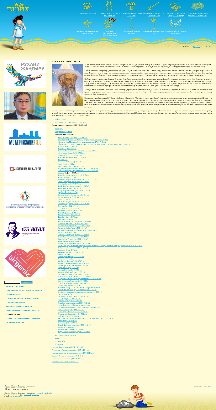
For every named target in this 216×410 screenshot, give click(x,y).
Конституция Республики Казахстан (19, 306)
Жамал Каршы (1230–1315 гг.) (69, 213)
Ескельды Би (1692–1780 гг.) (68, 206)
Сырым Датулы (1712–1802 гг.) (69, 299)
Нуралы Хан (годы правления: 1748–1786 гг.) (74, 276)
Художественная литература (65, 335)
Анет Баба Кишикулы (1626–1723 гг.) (72, 157)
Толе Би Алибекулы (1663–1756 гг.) (71, 310)
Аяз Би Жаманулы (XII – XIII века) (71, 166)
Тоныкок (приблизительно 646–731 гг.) (72, 314)
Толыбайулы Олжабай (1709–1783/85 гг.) (73, 312)
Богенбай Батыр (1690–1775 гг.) (69, 184)
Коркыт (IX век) (64, 254)
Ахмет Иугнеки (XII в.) (66, 164)
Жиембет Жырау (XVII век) (68, 217)
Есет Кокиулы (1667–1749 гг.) (69, 208)
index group (208, 386)
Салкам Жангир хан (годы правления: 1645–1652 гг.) (77, 290)
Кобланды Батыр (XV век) (67, 250)
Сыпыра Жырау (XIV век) (67, 294)
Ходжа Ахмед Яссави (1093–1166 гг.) (71, 329)
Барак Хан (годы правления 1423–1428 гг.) (73, 175)
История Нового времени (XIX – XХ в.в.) (67, 347)
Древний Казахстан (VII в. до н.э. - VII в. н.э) (69, 122)
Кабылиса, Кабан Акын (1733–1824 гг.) (72, 228)
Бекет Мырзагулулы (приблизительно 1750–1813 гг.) (77, 179)
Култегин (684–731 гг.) (66, 259)
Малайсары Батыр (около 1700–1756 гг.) (73, 265)
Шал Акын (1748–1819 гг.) (68, 323)
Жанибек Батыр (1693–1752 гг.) (69, 215)
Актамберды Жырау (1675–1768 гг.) (71, 153)
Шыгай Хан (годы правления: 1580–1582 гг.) (74, 325)
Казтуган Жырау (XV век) (67, 232)
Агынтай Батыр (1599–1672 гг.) (69, 146)
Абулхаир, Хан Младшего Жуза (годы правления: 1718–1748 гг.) (82, 142)
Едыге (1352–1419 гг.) (66, 199)
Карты (57, 338)
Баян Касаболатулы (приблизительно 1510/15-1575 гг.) (78, 171)
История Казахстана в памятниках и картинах (23, 318)
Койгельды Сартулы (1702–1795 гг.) (71, 257)
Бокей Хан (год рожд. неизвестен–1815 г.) (73, 186)
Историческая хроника (63, 132)
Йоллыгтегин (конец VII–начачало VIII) (73, 224)
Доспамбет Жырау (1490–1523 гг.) (70, 197)
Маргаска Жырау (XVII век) (68, 268)
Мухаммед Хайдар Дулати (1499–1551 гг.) (73, 272)
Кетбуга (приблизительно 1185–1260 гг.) (73, 248)
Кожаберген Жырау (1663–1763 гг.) (71, 252)
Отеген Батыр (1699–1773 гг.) (69, 285)
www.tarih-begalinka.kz (44, 393)
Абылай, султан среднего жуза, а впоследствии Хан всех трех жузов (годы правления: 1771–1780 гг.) (95, 144)
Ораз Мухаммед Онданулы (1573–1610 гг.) (74, 281)
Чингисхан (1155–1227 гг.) (67, 321)
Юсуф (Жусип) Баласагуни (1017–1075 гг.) (74, 332)
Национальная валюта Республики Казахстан (22, 310)
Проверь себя (60, 341)
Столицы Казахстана (13, 294)
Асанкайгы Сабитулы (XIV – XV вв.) (71, 162)
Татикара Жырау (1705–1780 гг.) (70, 301)
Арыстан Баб (63, 160)
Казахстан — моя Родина (15, 286)
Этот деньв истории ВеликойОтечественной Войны (109, 33)
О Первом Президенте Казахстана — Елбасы (22, 298)
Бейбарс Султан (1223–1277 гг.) (69, 177)
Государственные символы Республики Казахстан (24, 290)
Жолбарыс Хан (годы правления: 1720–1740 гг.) (75, 221)
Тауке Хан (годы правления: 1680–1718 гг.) (74, 303)
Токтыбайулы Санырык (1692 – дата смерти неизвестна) (79, 307)
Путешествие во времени (15, 322)
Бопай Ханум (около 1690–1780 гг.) (71, 188)
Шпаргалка (59, 344)
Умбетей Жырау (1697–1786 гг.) (69, 316)
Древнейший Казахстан (88, 13)
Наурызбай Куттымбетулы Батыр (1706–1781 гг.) (76, 274)
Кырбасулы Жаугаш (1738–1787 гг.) (71, 261)
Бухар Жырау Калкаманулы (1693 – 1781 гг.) (74, 190)
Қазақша (196, 47)
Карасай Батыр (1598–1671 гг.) (69, 241)
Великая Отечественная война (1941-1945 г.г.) (69, 356)
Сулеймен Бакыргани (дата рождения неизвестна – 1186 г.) (80, 292)
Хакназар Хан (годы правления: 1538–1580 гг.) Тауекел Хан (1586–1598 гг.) (86, 318)
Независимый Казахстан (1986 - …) (65, 362)
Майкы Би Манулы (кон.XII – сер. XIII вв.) (74, 263)
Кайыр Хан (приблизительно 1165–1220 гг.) (74, 237)
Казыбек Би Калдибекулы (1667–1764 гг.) (73, 235)
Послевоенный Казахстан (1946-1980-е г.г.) (68, 359)
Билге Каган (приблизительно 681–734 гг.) (73, 182)
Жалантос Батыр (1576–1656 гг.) (70, 210)
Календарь (59, 129)
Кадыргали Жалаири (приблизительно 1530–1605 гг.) (77, 230)
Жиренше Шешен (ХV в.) (67, 219)
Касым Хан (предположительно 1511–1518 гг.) (75, 243)
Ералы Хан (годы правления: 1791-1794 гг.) (74, 202)
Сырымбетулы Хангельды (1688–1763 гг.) (73, 296)
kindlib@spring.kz (16, 396)
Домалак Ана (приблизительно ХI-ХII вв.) (73, 195)
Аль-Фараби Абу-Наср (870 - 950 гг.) (71, 155)
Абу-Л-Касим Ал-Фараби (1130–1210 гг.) (73, 138)
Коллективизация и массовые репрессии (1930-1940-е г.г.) (73, 353)
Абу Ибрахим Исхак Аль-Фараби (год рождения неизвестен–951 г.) (83, 140)
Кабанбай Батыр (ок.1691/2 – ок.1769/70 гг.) (74, 226)
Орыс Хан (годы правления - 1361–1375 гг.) (74, 283)
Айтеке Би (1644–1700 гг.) (67, 149)
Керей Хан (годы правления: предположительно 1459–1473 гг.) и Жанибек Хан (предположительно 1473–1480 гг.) (100, 246)
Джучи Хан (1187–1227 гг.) (68, 193)
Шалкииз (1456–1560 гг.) (67, 327)
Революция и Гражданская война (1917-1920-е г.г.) (70, 350)
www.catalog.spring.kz (31, 395)
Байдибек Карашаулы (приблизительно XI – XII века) (78, 168)
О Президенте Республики (15, 302)
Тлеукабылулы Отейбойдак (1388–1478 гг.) (74, 305)
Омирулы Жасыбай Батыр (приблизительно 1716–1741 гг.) (79, 279)
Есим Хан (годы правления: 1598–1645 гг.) (73, 204)
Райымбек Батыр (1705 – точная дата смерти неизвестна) (79, 288)
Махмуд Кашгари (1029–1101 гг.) (70, 270)
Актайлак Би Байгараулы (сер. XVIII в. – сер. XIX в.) (77, 151)
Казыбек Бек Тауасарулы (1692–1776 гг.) (73, 239)
